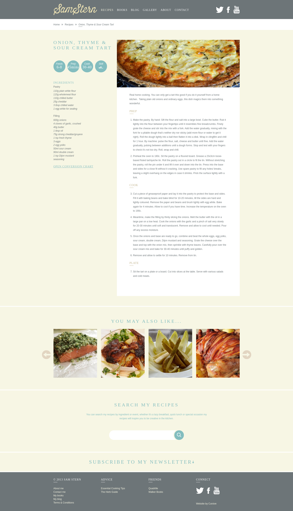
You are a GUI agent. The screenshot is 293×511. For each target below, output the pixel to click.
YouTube (237, 9)
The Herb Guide (109, 492)
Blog (135, 10)
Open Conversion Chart (73, 166)
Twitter (220, 9)
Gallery (150, 10)
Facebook (228, 9)
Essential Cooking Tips (113, 488)
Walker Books (156, 492)
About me (58, 488)
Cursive (212, 503)
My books (58, 495)
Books (122, 10)
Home (56, 24)
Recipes (107, 10)
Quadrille (153, 488)
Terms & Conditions (63, 502)
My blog (57, 499)
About (166, 10)
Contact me (59, 492)
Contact (182, 10)
